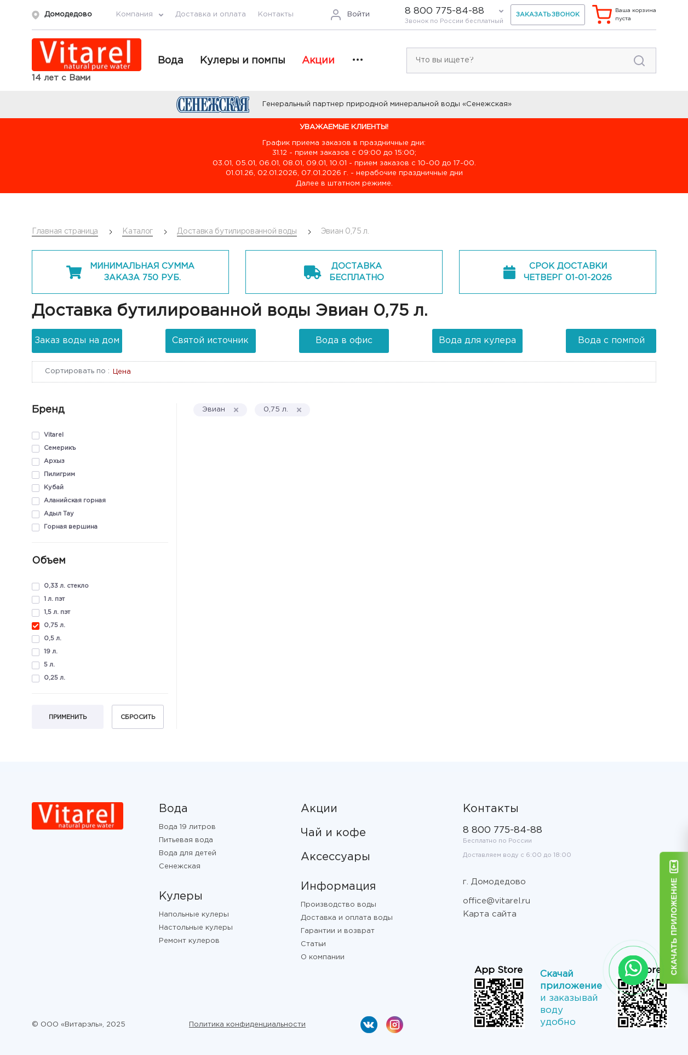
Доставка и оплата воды (347, 918)
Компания (134, 14)
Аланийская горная (75, 500)
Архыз (54, 461)
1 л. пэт (54, 599)
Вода (171, 60)
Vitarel (54, 435)
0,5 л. (52, 638)
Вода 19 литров (187, 827)
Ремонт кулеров (189, 941)
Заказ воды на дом (77, 341)
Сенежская (179, 866)
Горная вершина (71, 527)
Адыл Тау (59, 514)
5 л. (49, 665)
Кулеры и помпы (242, 60)
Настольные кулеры (196, 928)
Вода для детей (187, 853)
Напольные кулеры (194, 915)
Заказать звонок (548, 15)
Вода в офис (344, 341)
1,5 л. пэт (57, 612)
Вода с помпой (611, 341)
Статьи (313, 944)
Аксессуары (335, 857)
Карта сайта (490, 914)
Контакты (276, 14)
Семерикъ (60, 448)
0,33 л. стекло (66, 586)
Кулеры (181, 896)
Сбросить (138, 717)
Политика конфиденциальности (247, 1025)
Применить (68, 717)
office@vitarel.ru (496, 901)
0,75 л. (54, 625)
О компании (323, 957)
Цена (122, 372)
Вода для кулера (477, 341)
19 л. (51, 651)
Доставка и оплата (210, 14)
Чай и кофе (333, 833)
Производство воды (338, 905)
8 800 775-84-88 (444, 11)
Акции (318, 60)
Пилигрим (59, 474)
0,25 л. (54, 678)
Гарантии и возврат (338, 931)
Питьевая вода (186, 840)
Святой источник (210, 341)
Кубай (54, 487)
